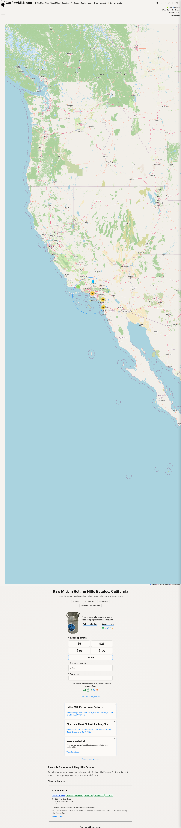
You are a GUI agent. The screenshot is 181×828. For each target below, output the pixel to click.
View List (103, 602)
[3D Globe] (157, 3)
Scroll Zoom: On (174, 13)
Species (65, 3)
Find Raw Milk (41, 3)
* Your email (73, 674)
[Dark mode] (165, 3)
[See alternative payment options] (94, 690)
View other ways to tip (90, 697)
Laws (90, 3)
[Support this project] (161, 3)
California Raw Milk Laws (90, 606)
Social (83, 3)
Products (75, 3)
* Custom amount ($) (77, 663)
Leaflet (152, 584)
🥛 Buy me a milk (115, 3)
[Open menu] (177, 3)
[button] (93, 282)
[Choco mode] (169, 3)
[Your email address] (90, 678)
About (103, 3)
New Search (175, 10)
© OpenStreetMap (162, 584)
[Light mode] (173, 3)
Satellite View (175, 16)
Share (76, 602)
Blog (96, 3)
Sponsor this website (90, 759)
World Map (55, 3)
